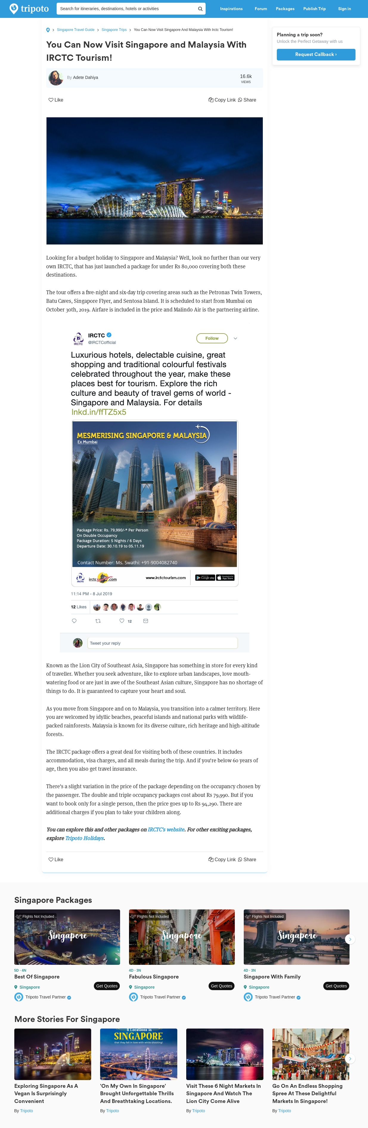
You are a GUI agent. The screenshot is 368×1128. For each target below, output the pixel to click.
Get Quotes (107, 986)
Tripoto (26, 1110)
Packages (285, 9)
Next (350, 940)
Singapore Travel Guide (75, 30)
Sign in (344, 9)
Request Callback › (316, 54)
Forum (261, 9)
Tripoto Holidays (84, 838)
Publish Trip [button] (316, 9)
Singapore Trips (114, 30)
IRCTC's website (165, 829)
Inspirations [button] (233, 9)
